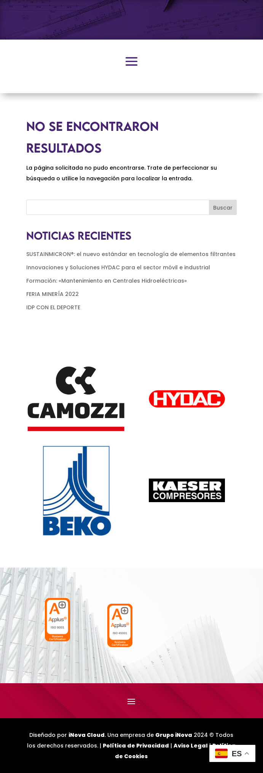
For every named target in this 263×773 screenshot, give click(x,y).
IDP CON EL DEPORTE (53, 307)
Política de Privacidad (136, 745)
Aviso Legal (191, 745)
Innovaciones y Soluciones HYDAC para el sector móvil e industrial (118, 267)
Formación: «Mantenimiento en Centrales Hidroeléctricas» (106, 281)
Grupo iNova (173, 735)
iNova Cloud (87, 735)
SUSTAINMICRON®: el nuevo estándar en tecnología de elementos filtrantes (131, 254)
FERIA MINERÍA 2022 (52, 294)
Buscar (223, 208)
